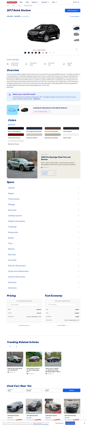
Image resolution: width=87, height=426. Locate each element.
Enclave (19, 5)
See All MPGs (62, 325)
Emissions (43, 288)
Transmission (43, 199)
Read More (10, 87)
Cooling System (43, 215)
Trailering (43, 227)
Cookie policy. (45, 424)
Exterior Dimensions (43, 265)
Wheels (43, 249)
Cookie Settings (59, 423)
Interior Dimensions (43, 277)
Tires (43, 243)
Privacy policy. (37, 424)
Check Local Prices (76, 412)
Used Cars (13, 412)
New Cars (5, 412)
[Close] (84, 423)
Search (71, 366)
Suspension (43, 232)
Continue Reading (48, 173)
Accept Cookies (70, 423)
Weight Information (43, 221)
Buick (13, 5)
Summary (43, 282)
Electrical (43, 210)
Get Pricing (73, 10)
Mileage (43, 204)
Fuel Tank (43, 260)
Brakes (43, 238)
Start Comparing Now (41, 111)
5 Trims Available (75, 16)
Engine (43, 193)
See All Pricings (24, 325)
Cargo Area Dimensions (43, 271)
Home (8, 5)
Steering (43, 254)
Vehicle (43, 188)
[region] (43, 423)
